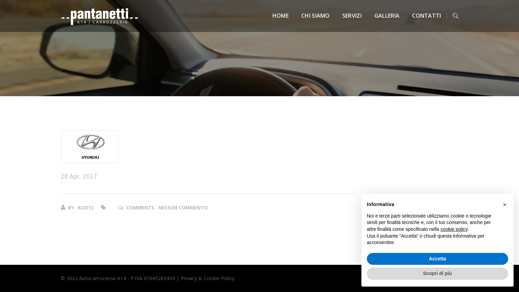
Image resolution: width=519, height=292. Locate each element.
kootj (85, 207)
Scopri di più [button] (437, 273)
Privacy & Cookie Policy (208, 278)
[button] (504, 204)
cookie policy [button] (454, 229)
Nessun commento (183, 207)
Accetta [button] (437, 258)
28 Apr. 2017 (79, 176)
